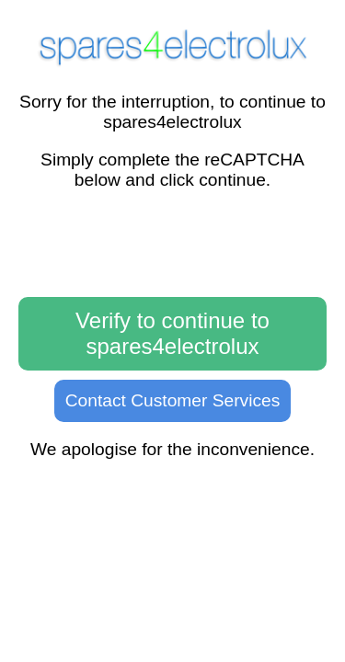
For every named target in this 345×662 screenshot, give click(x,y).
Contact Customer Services (173, 400)
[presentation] (173, 244)
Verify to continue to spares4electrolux (172, 333)
